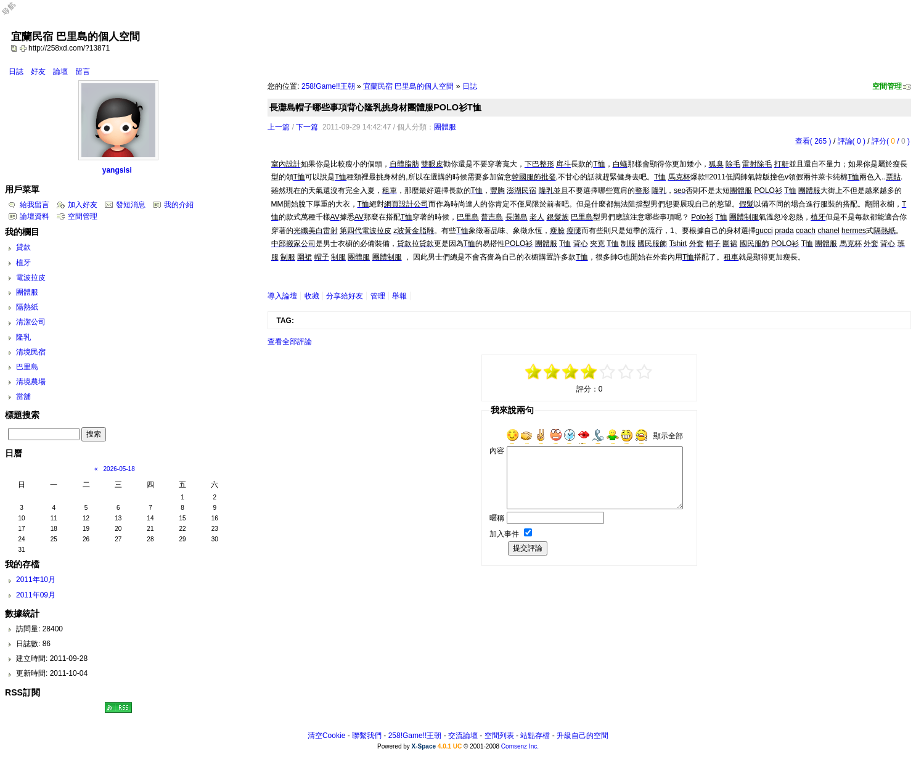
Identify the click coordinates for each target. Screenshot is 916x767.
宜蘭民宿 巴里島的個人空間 (408, 86)
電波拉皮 (31, 277)
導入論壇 (282, 296)
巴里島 (27, 367)
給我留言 (34, 204)
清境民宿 (31, 352)
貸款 (23, 247)
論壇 (60, 71)
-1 (571, 372)
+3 (626, 372)
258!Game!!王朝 (328, 86)
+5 (645, 372)
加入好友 (82, 204)
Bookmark (24, 48)
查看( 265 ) (813, 141)
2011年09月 (35, 595)
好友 (38, 71)
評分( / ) (891, 141)
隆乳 (23, 337)
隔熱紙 (27, 307)
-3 (552, 372)
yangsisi (117, 170)
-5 (534, 372)
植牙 (23, 262)
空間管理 (887, 86)
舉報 (399, 296)
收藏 (312, 296)
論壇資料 (34, 216)
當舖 (23, 396)
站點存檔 (535, 735)
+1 (608, 372)
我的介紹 (179, 204)
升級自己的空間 (582, 735)
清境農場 (31, 381)
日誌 (16, 71)
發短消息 (130, 204)
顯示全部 (668, 436)
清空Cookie (326, 735)
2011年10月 (35, 579)
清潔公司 (31, 322)
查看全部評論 (290, 341)
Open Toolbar (15, 13)
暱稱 (496, 518)
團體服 (445, 127)
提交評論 (527, 548)
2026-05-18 (119, 469)
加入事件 (504, 534)
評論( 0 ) (851, 141)
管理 (377, 296)
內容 (496, 450)
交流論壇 (463, 735)
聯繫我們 (367, 735)
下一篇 (307, 127)
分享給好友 (344, 296)
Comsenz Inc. (520, 746)
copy (15, 48)
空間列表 (499, 735)
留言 (82, 71)
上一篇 (279, 127)
